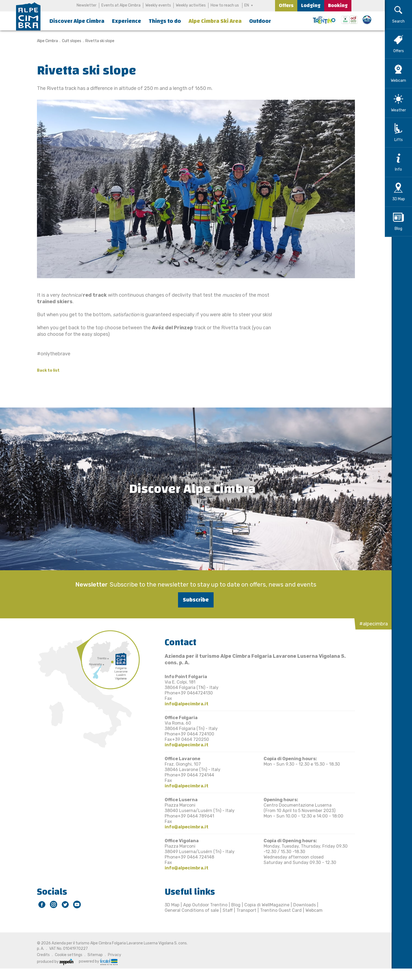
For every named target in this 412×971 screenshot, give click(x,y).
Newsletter (86, 5)
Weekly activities (191, 5)
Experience (126, 21)
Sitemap (91, 955)
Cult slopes (68, 41)
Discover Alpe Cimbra (76, 21)
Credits (39, 955)
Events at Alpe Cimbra (121, 5)
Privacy (111, 955)
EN (247, 5)
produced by (51, 961)
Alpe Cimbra (43, 41)
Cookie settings (65, 955)
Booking (338, 5)
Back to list (44, 370)
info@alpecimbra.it (183, 703)
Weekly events (158, 5)
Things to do (165, 21)
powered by (94, 961)
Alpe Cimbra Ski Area (215, 21)
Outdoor (260, 21)
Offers (286, 5)
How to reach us (225, 5)
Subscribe (192, 599)
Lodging (310, 5)
